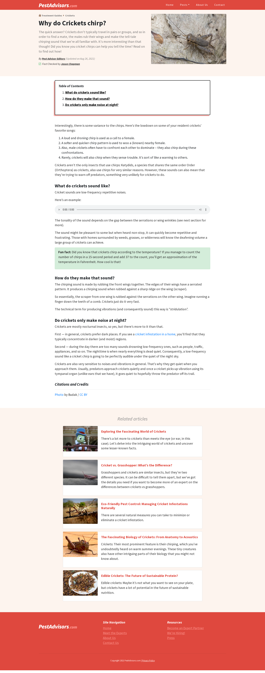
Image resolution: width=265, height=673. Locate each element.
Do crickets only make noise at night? (91, 105)
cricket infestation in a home (155, 334)
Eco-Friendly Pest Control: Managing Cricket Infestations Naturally (144, 506)
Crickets (70, 15)
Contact (219, 4)
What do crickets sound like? (85, 92)
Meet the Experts (115, 633)
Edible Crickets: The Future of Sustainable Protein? (139, 576)
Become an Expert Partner (185, 628)
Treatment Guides (50, 15)
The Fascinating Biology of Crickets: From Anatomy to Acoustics (149, 537)
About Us (202, 4)
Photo (59, 395)
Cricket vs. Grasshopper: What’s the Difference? (136, 465)
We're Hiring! (176, 633)
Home (170, 4)
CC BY (83, 395)
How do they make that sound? (87, 99)
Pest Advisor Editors (53, 58)
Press (171, 638)
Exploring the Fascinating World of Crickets (133, 431)
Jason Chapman (70, 64)
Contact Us (111, 643)
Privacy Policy (148, 660)
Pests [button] (183, 4)
